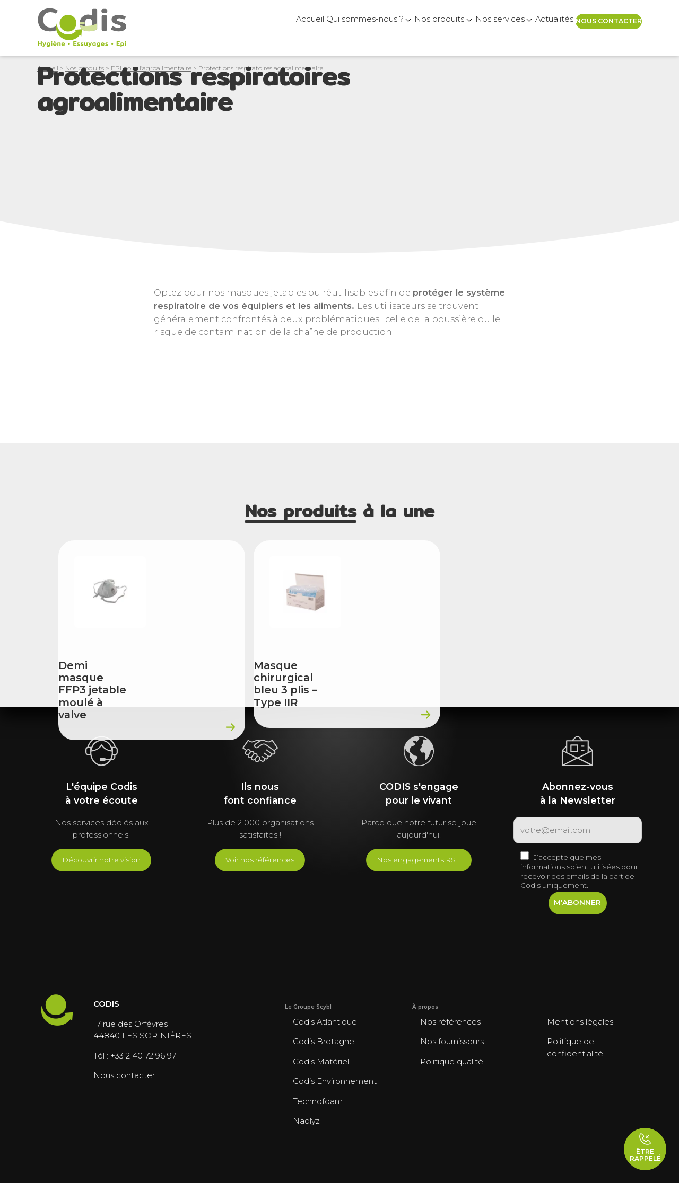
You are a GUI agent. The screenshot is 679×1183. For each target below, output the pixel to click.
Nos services (447, 28)
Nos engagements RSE (419, 860)
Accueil (209, 28)
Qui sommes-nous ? (280, 28)
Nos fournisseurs (452, 1041)
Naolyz (306, 1121)
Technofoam (318, 1101)
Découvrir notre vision (101, 860)
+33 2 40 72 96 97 (143, 1056)
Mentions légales (580, 1022)
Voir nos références (259, 860)
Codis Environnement (335, 1081)
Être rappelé (645, 1147)
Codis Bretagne (323, 1041)
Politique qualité (451, 1061)
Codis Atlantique (325, 1022)
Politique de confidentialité (575, 1047)
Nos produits (371, 28)
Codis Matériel (321, 1061)
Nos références (450, 1022)
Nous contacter (598, 27)
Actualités (518, 28)
